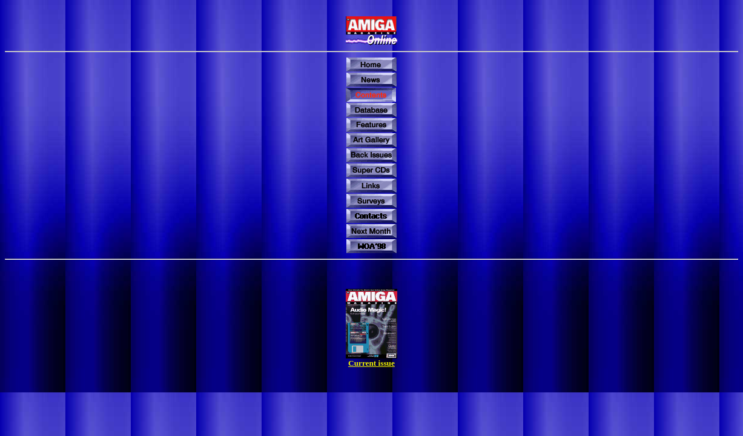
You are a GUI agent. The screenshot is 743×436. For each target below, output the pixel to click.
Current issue (371, 363)
